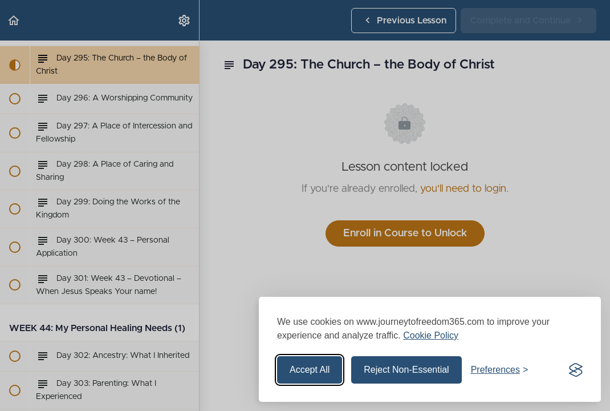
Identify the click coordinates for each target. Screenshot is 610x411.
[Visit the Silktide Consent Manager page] (576, 370)
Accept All (310, 369)
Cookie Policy (430, 335)
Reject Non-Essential (406, 369)
